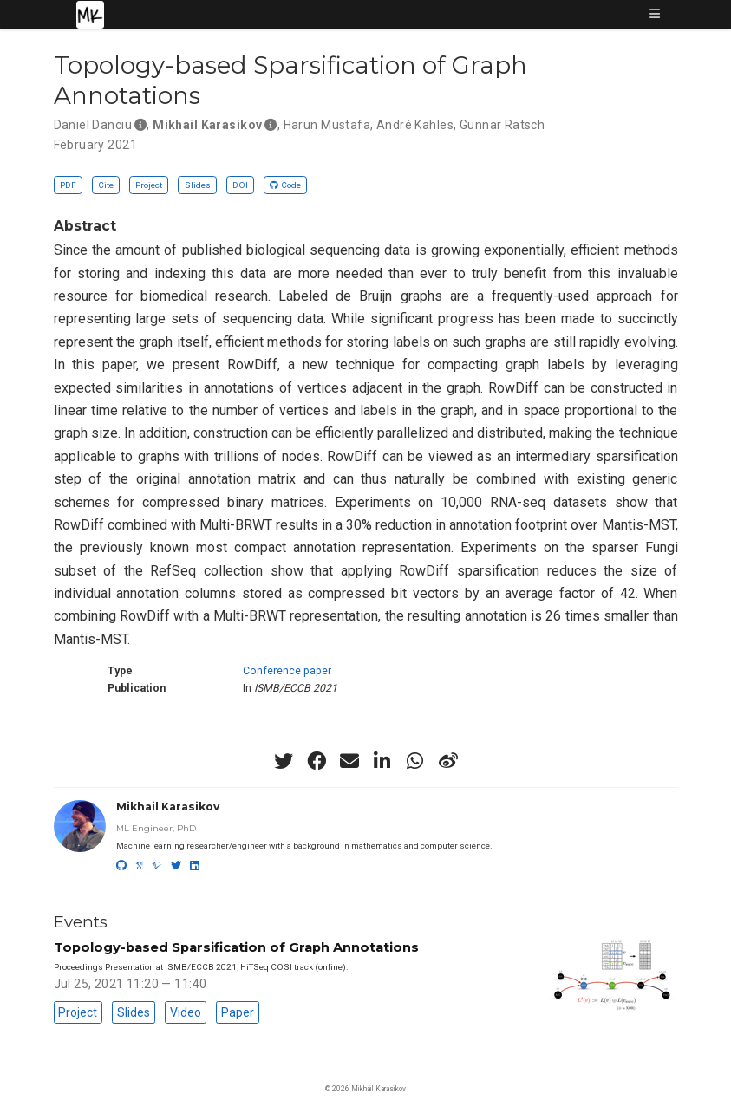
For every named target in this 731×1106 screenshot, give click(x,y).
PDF (68, 185)
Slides (198, 185)
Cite (106, 185)
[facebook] (316, 761)
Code (285, 185)
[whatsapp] (415, 761)
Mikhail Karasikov (167, 806)
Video (185, 1012)
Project (148, 185)
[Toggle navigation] (654, 14)
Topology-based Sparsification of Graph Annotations (236, 947)
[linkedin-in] (382, 761)
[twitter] (284, 761)
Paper (237, 1012)
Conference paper (287, 671)
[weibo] (448, 761)
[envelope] (349, 761)
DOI (240, 185)
